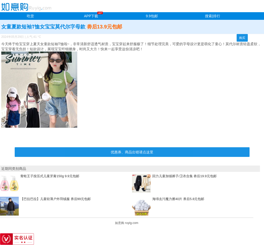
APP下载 (91, 16)
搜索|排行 (212, 16)
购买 (242, 38)
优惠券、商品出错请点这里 (132, 152)
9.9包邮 (152, 16)
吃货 (30, 16)
